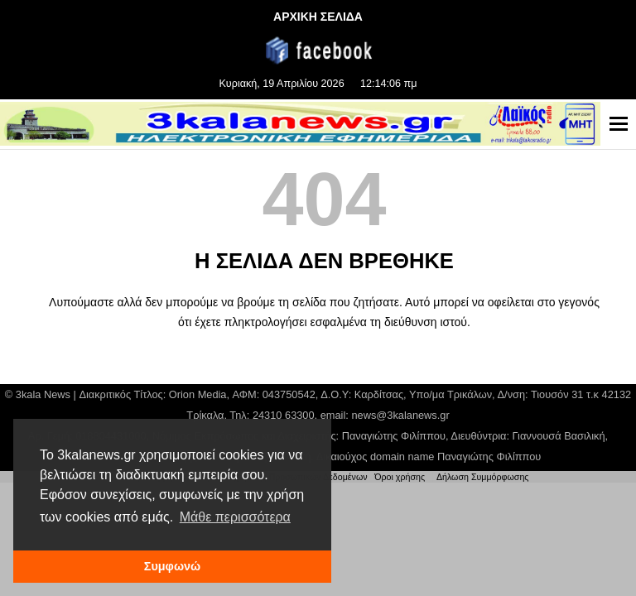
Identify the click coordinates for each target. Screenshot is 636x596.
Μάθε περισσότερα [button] (235, 517)
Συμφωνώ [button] (172, 566)
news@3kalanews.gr (400, 415)
